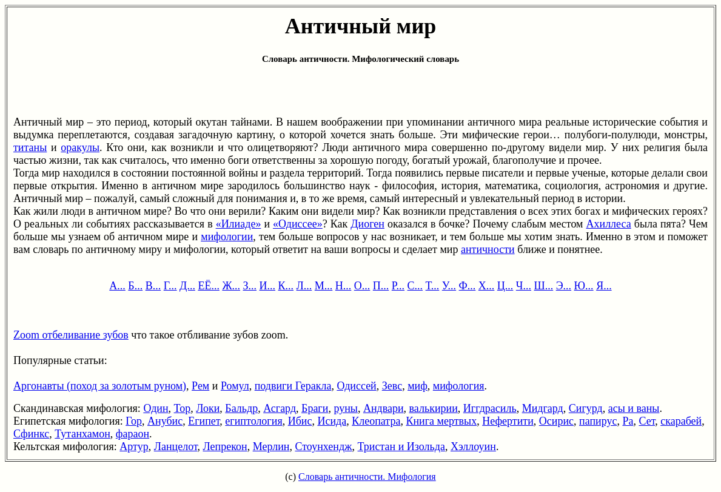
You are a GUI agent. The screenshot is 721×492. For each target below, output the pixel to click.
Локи (208, 408)
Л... (304, 286)
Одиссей (356, 386)
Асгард (279, 408)
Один (155, 408)
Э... (563, 286)
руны (346, 408)
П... (381, 286)
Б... (135, 286)
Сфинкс (31, 434)
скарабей (681, 421)
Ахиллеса (608, 224)
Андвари (383, 408)
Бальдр (241, 408)
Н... (343, 286)
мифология (459, 386)
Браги (314, 408)
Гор (134, 421)
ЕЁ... (209, 286)
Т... (433, 286)
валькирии (433, 408)
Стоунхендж (323, 446)
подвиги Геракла (293, 386)
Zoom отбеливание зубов (71, 335)
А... (117, 286)
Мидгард (542, 408)
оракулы (80, 147)
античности (488, 249)
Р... (398, 286)
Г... (170, 286)
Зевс (392, 386)
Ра (627, 421)
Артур (133, 446)
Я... (604, 286)
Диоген (367, 224)
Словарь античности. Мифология (367, 476)
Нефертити (508, 421)
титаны (30, 147)
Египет (204, 421)
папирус (598, 421)
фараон (132, 434)
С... (415, 286)
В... (153, 286)
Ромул (235, 386)
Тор (182, 408)
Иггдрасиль (490, 408)
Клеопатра (376, 421)
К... (286, 286)
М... (324, 286)
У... (449, 286)
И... (268, 286)
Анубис (165, 421)
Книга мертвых (441, 421)
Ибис (300, 421)
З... (250, 286)
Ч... (523, 286)
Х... (486, 286)
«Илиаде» (238, 224)
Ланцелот (176, 446)
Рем (200, 386)
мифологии (227, 237)
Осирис (556, 421)
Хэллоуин (473, 446)
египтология (253, 421)
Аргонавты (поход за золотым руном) (99, 386)
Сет (647, 421)
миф (417, 386)
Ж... (231, 286)
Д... (187, 286)
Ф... (467, 286)
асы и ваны (634, 408)
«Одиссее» (298, 224)
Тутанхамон (82, 434)
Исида (331, 421)
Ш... (544, 286)
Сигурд (586, 408)
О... (362, 286)
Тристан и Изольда (401, 446)
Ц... (505, 286)
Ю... (584, 286)
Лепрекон (225, 446)
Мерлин (271, 446)
